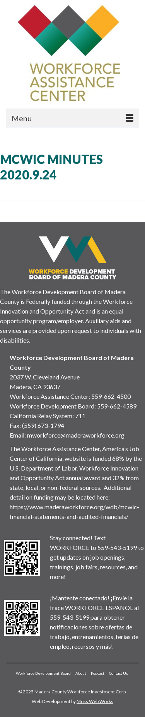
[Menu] (72, 118)
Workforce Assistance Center (49, 396)
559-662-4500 (111, 396)
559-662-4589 (116, 406)
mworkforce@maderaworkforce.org (76, 435)
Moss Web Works (95, 701)
